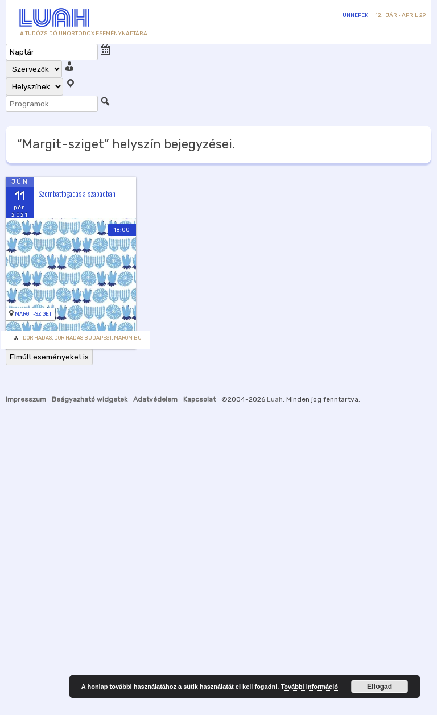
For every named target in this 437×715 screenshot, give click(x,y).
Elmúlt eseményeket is (49, 357)
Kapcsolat (199, 399)
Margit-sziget (33, 314)
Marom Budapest (138, 338)
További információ (309, 686)
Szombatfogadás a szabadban (77, 193)
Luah (275, 399)
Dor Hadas (37, 338)
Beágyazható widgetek (89, 399)
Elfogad (379, 687)
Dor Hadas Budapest (83, 338)
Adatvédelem (155, 399)
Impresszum (26, 399)
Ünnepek (355, 15)
